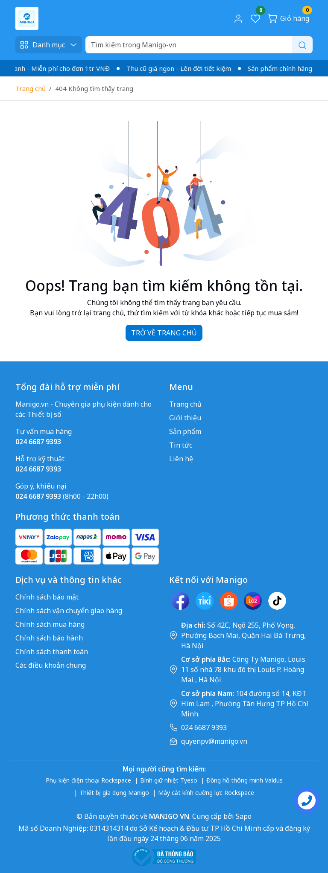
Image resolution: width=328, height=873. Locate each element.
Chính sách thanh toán (51, 651)
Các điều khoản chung (50, 665)
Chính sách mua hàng (50, 624)
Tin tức (180, 445)
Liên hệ (181, 458)
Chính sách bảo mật (47, 597)
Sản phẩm (185, 431)
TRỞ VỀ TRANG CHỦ (164, 333)
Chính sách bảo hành (49, 638)
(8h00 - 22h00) (61, 496)
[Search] (199, 44)
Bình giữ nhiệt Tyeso (168, 780)
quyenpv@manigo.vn (214, 741)
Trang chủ (30, 88)
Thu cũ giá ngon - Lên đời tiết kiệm (181, 68)
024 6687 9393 (204, 727)
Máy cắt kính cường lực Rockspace (206, 793)
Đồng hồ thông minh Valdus (244, 780)
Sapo (243, 816)
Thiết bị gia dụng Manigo (114, 793)
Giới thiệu (185, 417)
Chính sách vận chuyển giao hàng (68, 610)
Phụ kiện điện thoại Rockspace (88, 780)
